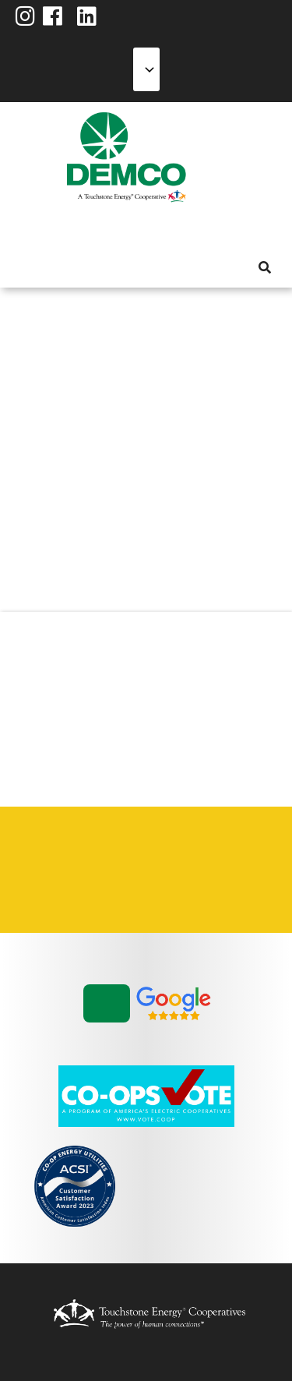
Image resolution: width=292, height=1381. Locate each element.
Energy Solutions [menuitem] (108, 229)
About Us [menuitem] (24, 229)
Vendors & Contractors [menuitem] (100, 888)
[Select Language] (146, 69)
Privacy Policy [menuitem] (209, 851)
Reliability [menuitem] (136, 229)
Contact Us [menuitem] (100, 851)
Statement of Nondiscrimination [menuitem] (46, 888)
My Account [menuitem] (52, 229)
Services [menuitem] (80, 229)
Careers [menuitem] (46, 851)
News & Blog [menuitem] (189, 229)
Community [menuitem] (164, 229)
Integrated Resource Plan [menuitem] (155, 851)
